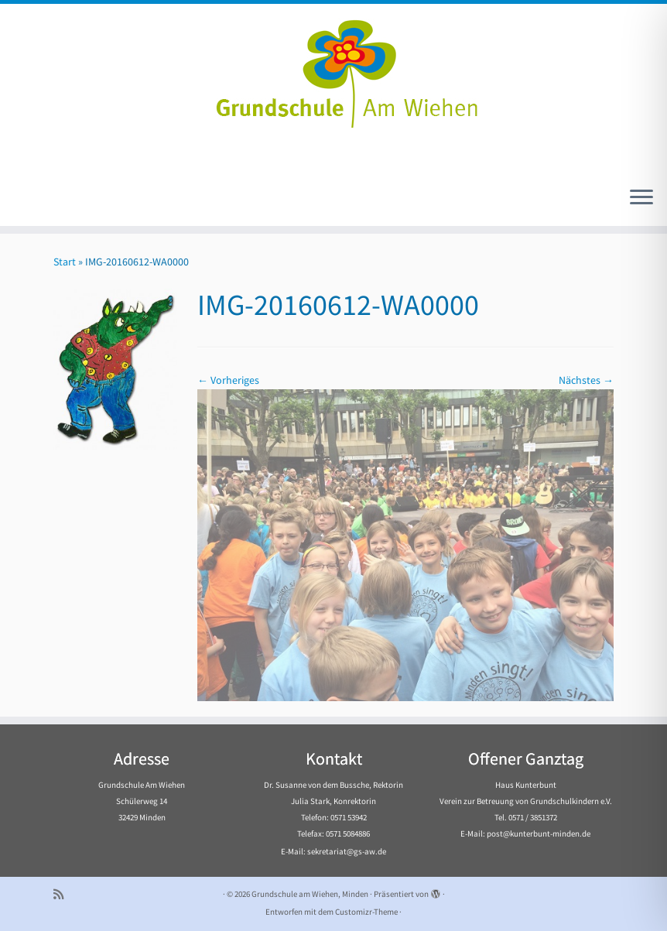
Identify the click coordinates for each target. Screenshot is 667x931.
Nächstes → (586, 380)
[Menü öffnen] (641, 198)
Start (64, 262)
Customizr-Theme (366, 911)
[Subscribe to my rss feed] (63, 894)
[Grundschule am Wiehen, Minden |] (333, 70)
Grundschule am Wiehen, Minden (309, 893)
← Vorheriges (228, 380)
